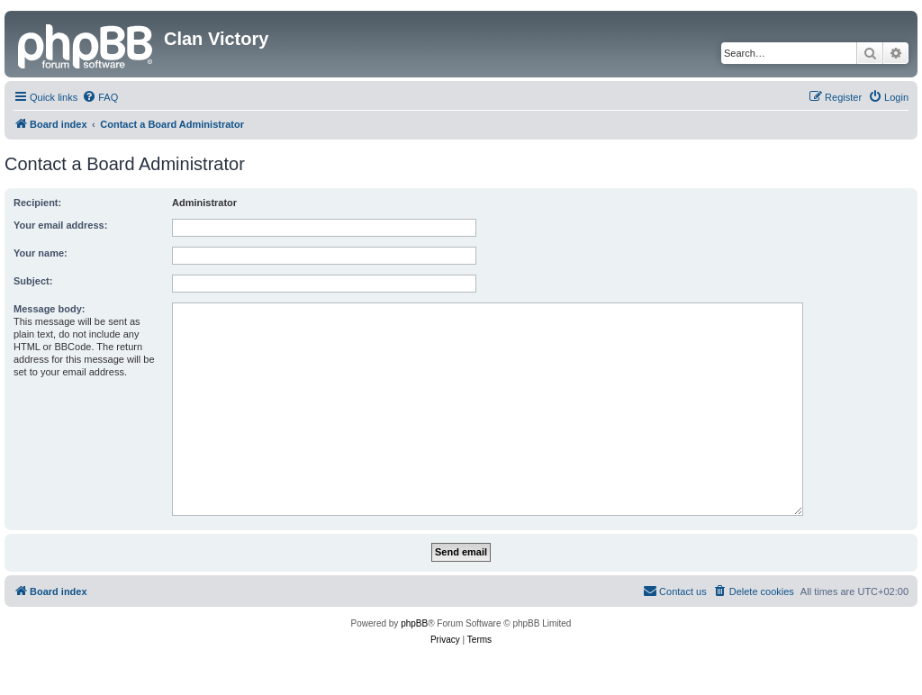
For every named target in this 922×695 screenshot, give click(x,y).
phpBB (414, 623)
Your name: (41, 253)
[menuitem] (100, 97)
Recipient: (37, 202)
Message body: (49, 308)
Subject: (33, 280)
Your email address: (60, 225)
